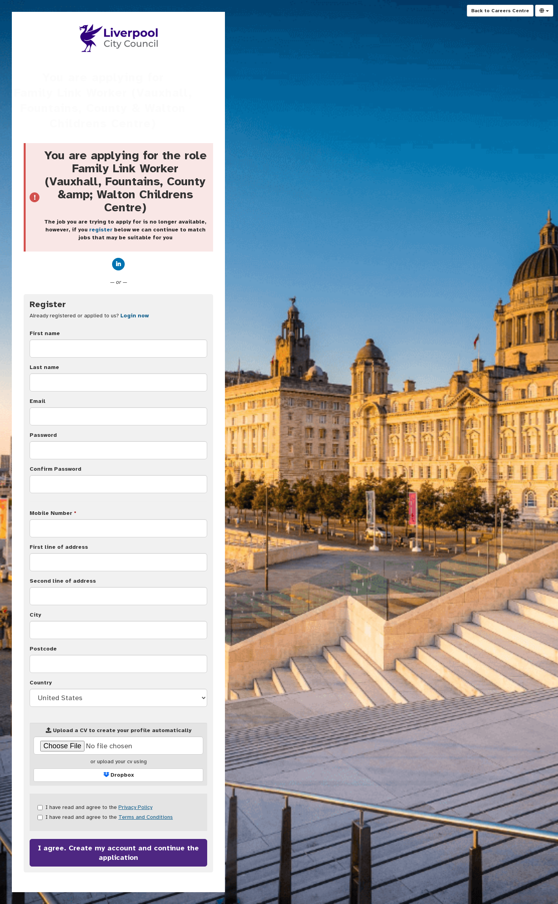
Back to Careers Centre (500, 10)
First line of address (59, 547)
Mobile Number (53, 513)
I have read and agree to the (94, 807)
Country (41, 682)
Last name (44, 367)
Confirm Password (55, 469)
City (35, 614)
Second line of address (63, 581)
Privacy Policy (135, 807)
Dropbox (118, 775)
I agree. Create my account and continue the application (118, 853)
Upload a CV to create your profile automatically (118, 730)
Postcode (43, 648)
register (100, 229)
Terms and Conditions (145, 817)
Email (37, 401)
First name (45, 333)
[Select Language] (544, 11)
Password (43, 435)
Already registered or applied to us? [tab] (89, 315)
